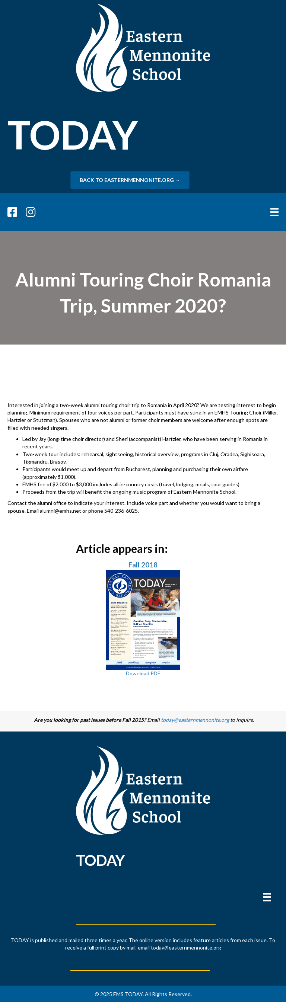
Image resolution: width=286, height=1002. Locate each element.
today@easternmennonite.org (195, 720)
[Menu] (267, 897)
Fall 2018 (143, 565)
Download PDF (143, 673)
